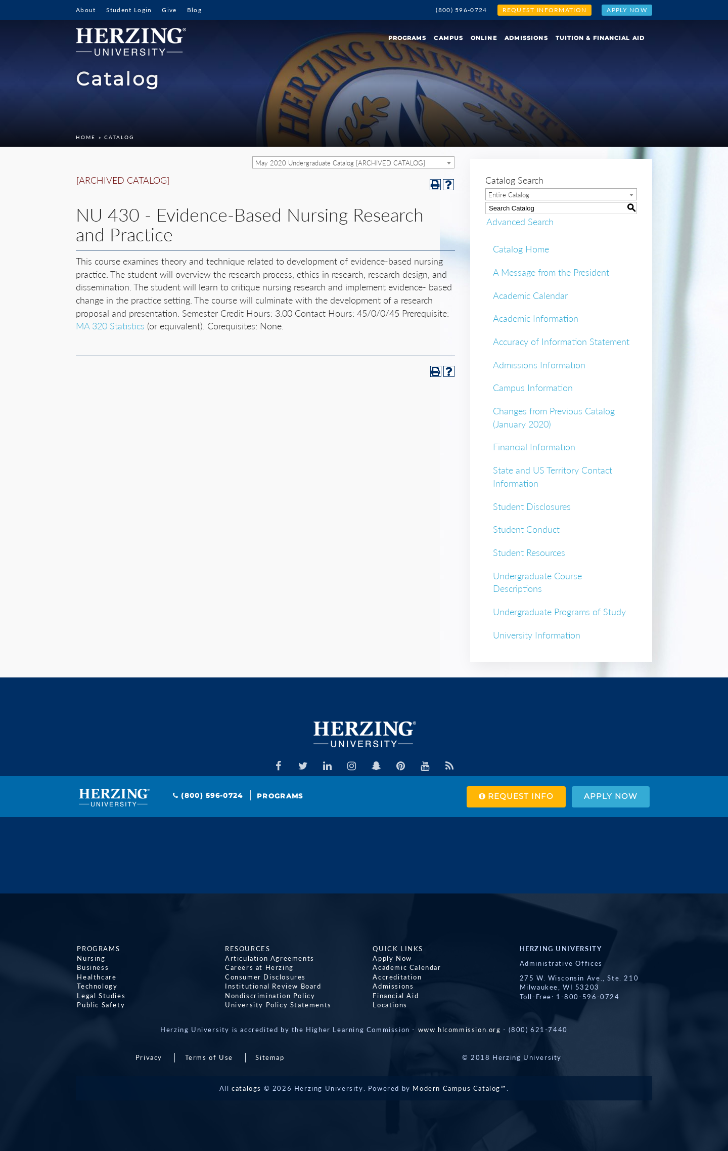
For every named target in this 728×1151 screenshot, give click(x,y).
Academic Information (535, 318)
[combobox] (353, 162)
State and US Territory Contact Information (552, 476)
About (86, 10)
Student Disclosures (532, 506)
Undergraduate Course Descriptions (537, 582)
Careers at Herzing (258, 968)
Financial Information (534, 446)
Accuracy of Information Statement (561, 341)
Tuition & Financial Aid (600, 37)
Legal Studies (100, 996)
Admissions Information (539, 364)
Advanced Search (519, 221)
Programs (407, 37)
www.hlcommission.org (459, 1030)
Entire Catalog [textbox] (508, 195)
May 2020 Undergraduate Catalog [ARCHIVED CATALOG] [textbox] (340, 163)
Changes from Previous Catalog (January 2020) (554, 417)
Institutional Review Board (272, 987)
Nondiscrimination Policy (269, 996)
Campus (448, 37)
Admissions (526, 37)
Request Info (513, 796)
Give (169, 10)
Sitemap (269, 1057)
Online (484, 37)
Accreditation (396, 977)
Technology (96, 987)
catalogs (246, 1088)
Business (92, 968)
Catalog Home (521, 248)
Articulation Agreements (268, 958)
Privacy (148, 1057)
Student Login (129, 10)
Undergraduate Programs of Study (559, 611)
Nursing (90, 958)
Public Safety (100, 1005)
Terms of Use (209, 1057)
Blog (194, 10)
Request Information (545, 10)
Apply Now (627, 10)
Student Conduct (526, 529)
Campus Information (533, 387)
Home (86, 137)
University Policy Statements (277, 1005)
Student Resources (529, 552)
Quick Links (397, 949)
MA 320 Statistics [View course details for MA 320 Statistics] (110, 325)
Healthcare (95, 977)
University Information (536, 635)
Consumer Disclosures (264, 977)
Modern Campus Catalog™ (459, 1088)
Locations (389, 1005)
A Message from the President (551, 272)
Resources (246, 949)
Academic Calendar (530, 295)
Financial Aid (395, 996)
